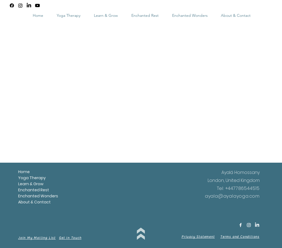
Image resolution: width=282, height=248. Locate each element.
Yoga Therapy (21, 178)
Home (21, 172)
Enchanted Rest (21, 190)
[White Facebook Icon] (240, 225)
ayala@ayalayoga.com (232, 196)
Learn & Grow (21, 184)
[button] (105, 15)
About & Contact (21, 202)
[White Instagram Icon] (248, 225)
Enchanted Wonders (21, 196)
